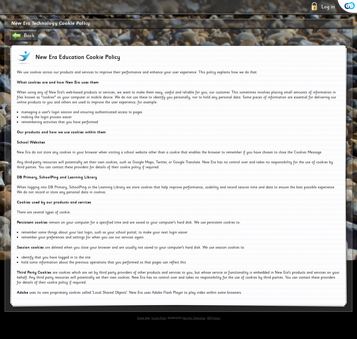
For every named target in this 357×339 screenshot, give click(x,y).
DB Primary (213, 318)
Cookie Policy (158, 318)
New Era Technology (194, 318)
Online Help (143, 318)
